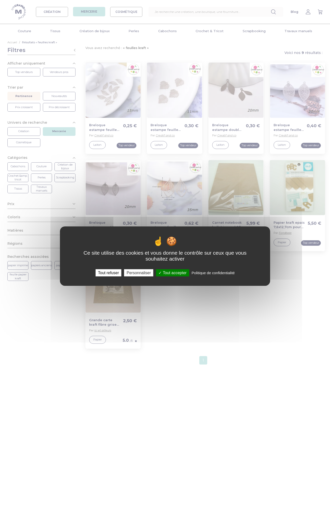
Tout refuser (108, 272)
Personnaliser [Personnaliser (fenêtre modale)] (139, 272)
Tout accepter (172, 272)
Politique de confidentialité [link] (213, 272)
